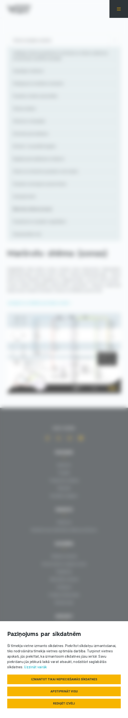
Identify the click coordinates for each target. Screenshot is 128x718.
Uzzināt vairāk (35, 667)
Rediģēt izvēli (64, 703)
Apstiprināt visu (64, 691)
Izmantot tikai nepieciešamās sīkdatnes (64, 679)
